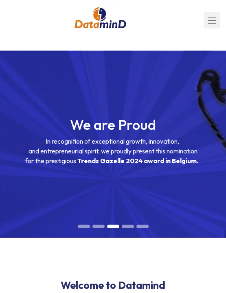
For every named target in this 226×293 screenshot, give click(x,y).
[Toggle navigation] (212, 20)
